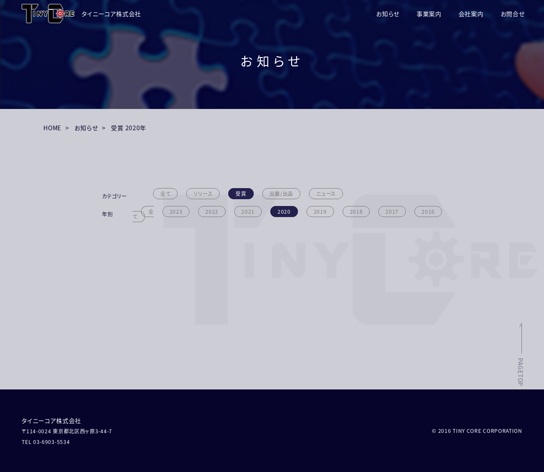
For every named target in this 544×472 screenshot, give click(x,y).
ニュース (326, 193)
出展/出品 (281, 193)
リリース (202, 193)
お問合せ (513, 13)
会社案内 (471, 13)
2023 (176, 211)
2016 (428, 211)
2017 (392, 211)
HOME (52, 127)
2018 (356, 211)
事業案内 (429, 13)
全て (165, 193)
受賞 (240, 193)
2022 (211, 211)
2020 (284, 211)
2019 (320, 211)
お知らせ (388, 13)
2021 (248, 211)
